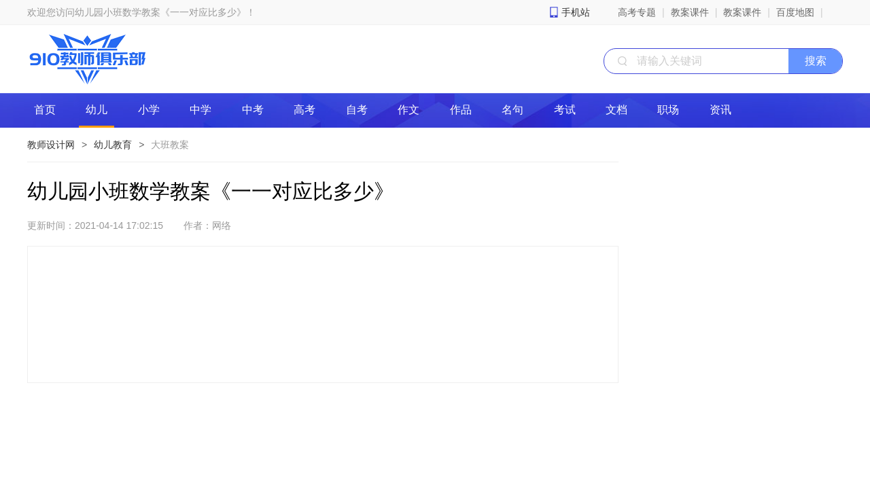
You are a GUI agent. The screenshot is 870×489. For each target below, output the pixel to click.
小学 (149, 109)
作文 (408, 109)
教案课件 (690, 12)
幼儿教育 (113, 144)
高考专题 (637, 12)
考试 (565, 109)
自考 (357, 109)
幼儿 (96, 109)
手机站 (575, 12)
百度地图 (795, 12)
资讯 (720, 109)
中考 (253, 109)
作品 (461, 109)
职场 (668, 109)
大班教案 (170, 144)
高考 (304, 109)
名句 (512, 109)
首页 (45, 109)
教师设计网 (51, 144)
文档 (616, 109)
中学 (200, 109)
